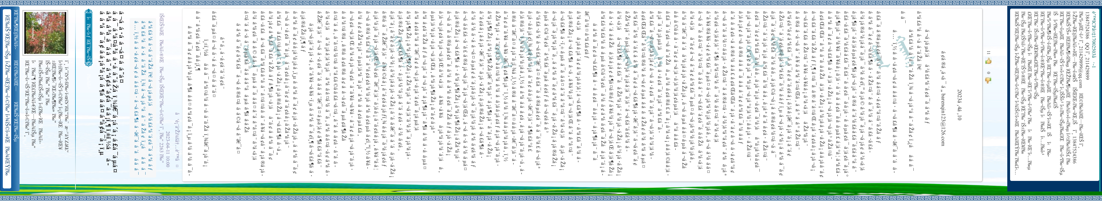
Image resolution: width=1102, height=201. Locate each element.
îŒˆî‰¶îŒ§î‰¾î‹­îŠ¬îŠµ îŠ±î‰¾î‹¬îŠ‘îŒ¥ (16, 29)
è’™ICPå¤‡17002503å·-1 (1093, 39)
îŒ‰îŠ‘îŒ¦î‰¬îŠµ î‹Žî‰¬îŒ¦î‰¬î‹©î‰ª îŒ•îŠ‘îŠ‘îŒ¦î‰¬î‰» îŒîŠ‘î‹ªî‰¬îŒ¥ (16, 122)
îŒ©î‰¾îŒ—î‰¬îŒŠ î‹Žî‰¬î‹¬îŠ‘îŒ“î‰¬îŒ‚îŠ (16, 76)
